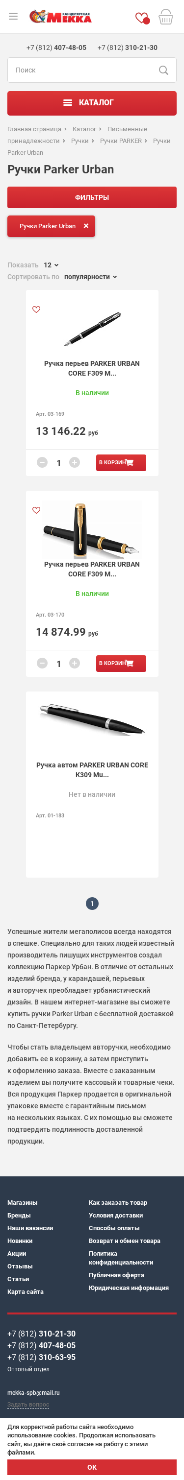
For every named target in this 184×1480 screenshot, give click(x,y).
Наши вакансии (30, 1228)
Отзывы (20, 1266)
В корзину (114, 462)
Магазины (22, 1202)
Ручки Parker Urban (56, 226)
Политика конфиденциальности (121, 1258)
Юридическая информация (129, 1287)
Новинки (19, 1240)
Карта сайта (25, 1291)
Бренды (19, 1215)
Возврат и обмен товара (124, 1240)
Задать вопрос (28, 1404)
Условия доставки (116, 1215)
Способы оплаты (114, 1228)
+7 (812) (41, 1333)
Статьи (18, 1279)
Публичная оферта (116, 1275)
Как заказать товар (118, 1202)
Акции (16, 1253)
